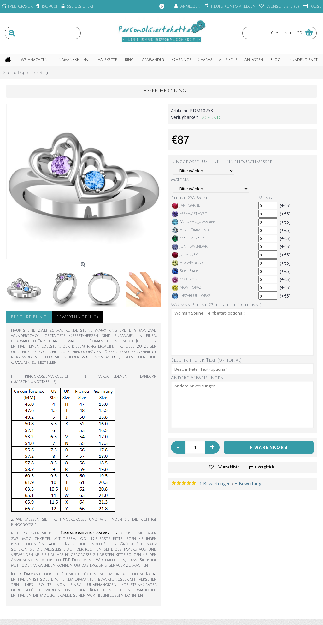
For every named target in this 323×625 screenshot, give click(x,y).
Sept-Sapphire (189, 271)
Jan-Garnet (187, 206)
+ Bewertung (248, 483)
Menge (266, 198)
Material (181, 179)
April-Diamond (190, 230)
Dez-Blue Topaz (191, 296)
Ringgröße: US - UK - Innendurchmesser (222, 161)
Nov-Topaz (186, 288)
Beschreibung (29, 317)
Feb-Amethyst (189, 214)
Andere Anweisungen (197, 377)
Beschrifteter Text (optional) (206, 360)
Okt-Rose (185, 279)
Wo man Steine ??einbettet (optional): (216, 305)
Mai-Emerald (188, 238)
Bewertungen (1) (77, 317)
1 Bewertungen (215, 483)
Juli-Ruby (185, 255)
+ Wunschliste (227, 466)
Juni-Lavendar (189, 247)
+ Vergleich (264, 466)
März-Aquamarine (194, 222)
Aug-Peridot (188, 263)
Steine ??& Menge (192, 198)
